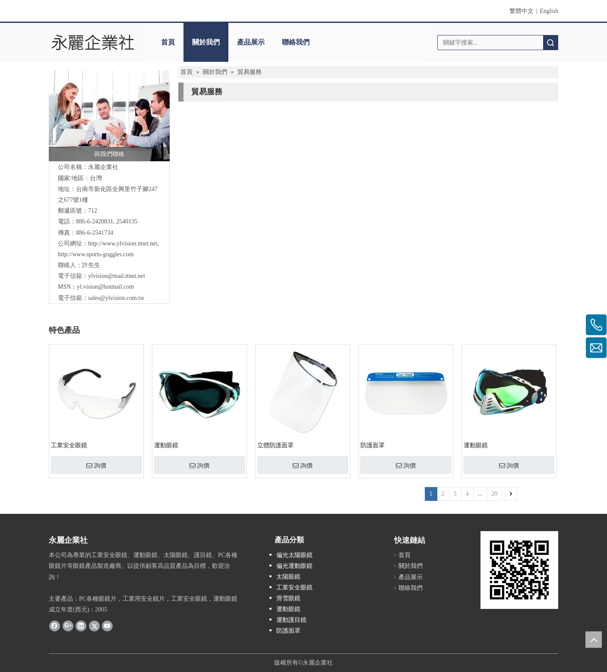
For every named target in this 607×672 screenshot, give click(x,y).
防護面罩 (372, 445)
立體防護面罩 (275, 445)
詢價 (96, 465)
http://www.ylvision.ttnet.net (122, 243)
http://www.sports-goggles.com (96, 254)
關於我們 (206, 42)
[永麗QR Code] (519, 570)
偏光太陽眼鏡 (294, 555)
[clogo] (93, 42)
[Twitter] (94, 625)
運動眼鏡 (166, 445)
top (593, 639)
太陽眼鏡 (288, 576)
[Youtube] (107, 625)
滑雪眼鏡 (288, 598)
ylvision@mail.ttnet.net (116, 276)
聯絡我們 (296, 42)
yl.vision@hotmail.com (105, 286)
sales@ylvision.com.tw (116, 298)
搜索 (550, 42)
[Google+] (68, 625)
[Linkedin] (81, 625)
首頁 (168, 42)
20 (494, 493)
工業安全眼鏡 (69, 445)
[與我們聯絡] (109, 115)
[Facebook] (54, 625)
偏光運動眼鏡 (294, 566)
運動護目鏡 (291, 620)
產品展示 (251, 42)
